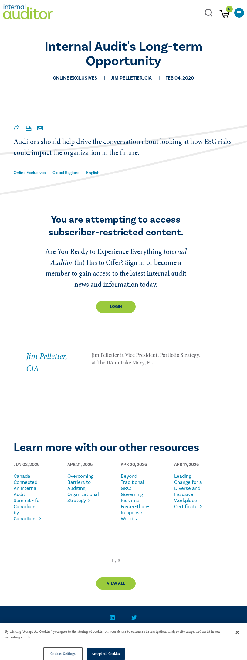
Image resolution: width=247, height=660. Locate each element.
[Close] (237, 642)
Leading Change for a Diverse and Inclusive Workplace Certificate (188, 491)
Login (116, 306)
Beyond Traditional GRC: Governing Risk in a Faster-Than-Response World (135, 497)
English (93, 173)
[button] (112, 560)
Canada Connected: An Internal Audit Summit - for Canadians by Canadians (27, 497)
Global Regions (66, 173)
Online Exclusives (30, 173)
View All (116, 583)
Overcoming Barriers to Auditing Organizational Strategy (81, 488)
